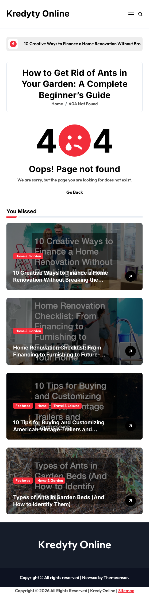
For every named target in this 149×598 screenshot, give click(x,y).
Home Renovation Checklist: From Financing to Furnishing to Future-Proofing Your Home (57, 354)
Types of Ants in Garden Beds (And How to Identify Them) (58, 500)
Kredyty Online (38, 13)
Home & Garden (28, 256)
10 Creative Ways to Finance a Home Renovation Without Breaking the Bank (60, 280)
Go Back (74, 192)
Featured (23, 405)
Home (42, 405)
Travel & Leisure (66, 405)
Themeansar (116, 577)
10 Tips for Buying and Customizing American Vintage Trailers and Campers (59, 429)
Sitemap (126, 590)
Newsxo (89, 577)
